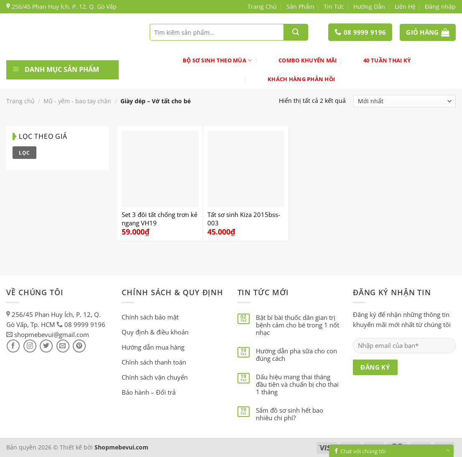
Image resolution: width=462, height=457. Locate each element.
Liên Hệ (405, 6)
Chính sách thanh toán (154, 362)
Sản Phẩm (300, 6)
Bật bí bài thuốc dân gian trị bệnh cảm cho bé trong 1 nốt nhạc (297, 325)
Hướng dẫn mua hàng (153, 347)
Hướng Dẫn (369, 6)
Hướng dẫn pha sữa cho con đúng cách (296, 354)
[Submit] (295, 32)
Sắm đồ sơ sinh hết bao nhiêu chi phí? (289, 413)
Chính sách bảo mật (150, 317)
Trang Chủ (262, 6)
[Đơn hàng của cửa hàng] (404, 101)
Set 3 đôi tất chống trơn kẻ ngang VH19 (159, 219)
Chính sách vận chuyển (155, 377)
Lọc (24, 152)
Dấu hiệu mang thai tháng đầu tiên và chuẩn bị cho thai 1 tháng (297, 384)
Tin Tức (334, 6)
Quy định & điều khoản (155, 332)
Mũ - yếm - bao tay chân (77, 101)
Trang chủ (20, 101)
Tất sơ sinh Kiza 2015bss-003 (243, 219)
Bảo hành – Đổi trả (149, 392)
